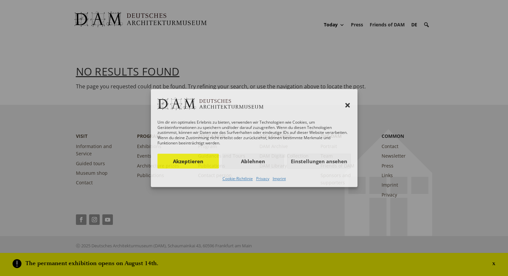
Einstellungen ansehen (319, 161)
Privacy (262, 178)
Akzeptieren (188, 161)
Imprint (279, 178)
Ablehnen (253, 161)
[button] (347, 105)
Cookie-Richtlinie (237, 178)
